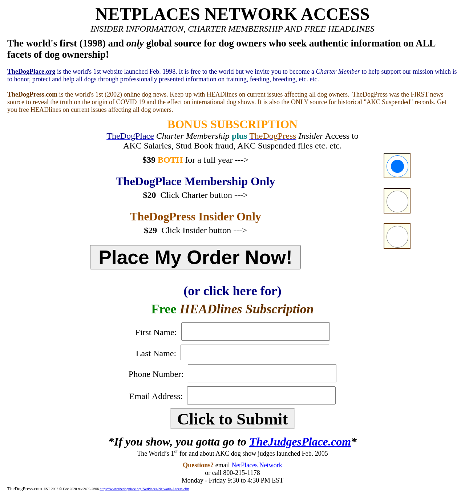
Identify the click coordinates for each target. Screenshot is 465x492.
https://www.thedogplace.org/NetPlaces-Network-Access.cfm (144, 489)
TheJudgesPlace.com (300, 441)
